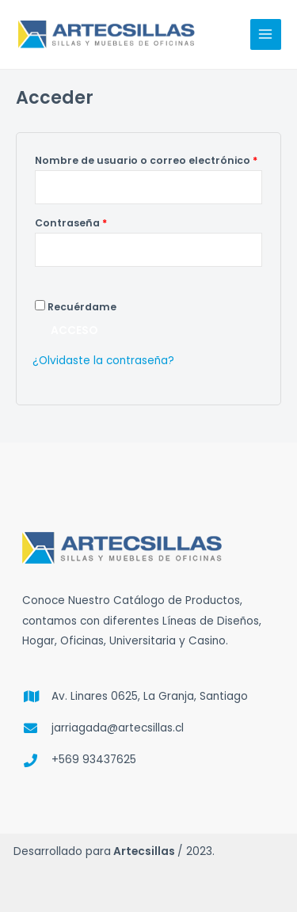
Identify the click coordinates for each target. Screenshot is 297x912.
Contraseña (101, 222)
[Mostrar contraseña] (51, 280)
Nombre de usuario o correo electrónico (148, 159)
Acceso (74, 330)
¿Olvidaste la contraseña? (103, 360)
